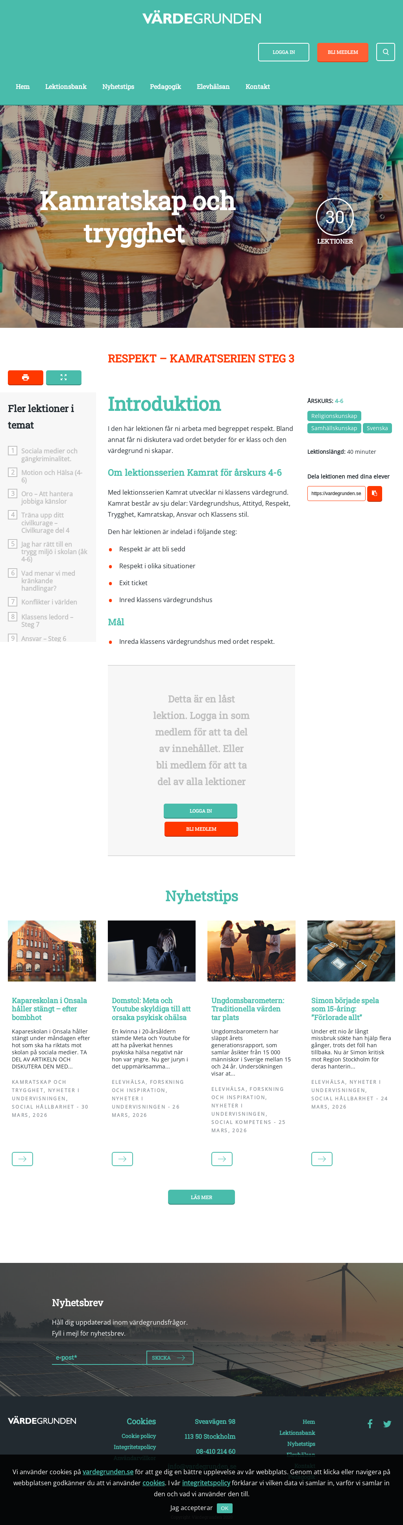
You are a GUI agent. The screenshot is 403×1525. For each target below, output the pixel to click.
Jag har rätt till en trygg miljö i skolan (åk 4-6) (54, 552)
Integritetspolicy (135, 1447)
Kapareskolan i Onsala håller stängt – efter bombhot (49, 1009)
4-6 (339, 401)
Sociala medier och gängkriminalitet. (49, 454)
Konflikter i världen (49, 602)
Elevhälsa (129, 1082)
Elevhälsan (213, 86)
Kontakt (258, 86)
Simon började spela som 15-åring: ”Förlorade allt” (345, 1009)
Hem (23, 86)
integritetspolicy (206, 1483)
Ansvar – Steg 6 (43, 638)
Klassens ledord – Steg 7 (47, 620)
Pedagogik (165, 86)
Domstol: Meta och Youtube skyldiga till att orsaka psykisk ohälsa (151, 1009)
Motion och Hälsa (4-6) (51, 476)
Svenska (377, 428)
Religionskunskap (334, 416)
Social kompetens (241, 1122)
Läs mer (201, 1197)
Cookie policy (139, 1436)
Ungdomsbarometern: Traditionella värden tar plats (247, 1009)
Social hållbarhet (43, 1107)
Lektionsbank (66, 86)
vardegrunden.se (108, 1472)
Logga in (284, 52)
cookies (153, 1483)
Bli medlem (343, 52)
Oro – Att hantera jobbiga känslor (47, 497)
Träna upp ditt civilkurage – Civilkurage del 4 (45, 522)
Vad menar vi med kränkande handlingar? (48, 581)
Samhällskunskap (334, 428)
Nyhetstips (118, 86)
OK (224, 1508)
